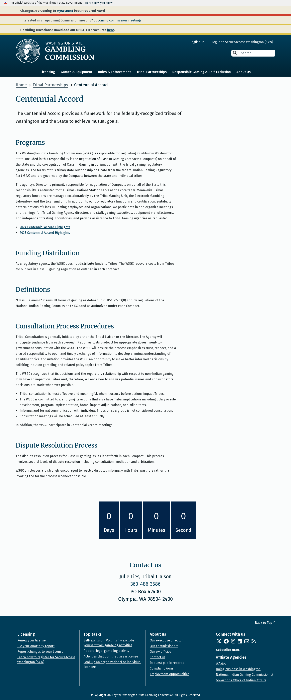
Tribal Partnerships (151, 72)
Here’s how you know (99, 3)
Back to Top (265, 623)
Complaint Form (161, 668)
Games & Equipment (76, 72)
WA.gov (221, 663)
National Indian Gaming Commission (245, 675)
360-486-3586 (145, 584)
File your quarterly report (36, 646)
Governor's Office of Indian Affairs (241, 680)
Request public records (167, 663)
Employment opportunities (169, 674)
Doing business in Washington (238, 669)
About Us (243, 72)
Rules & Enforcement (114, 72)
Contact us (157, 657)
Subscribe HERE (228, 650)
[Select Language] (182, 42)
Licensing (47, 72)
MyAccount (65, 11)
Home (21, 84)
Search (234, 53)
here (110, 30)
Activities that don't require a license (111, 656)
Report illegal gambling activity (106, 651)
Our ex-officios (160, 651)
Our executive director (166, 640)
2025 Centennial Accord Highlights (45, 233)
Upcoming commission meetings (117, 20)
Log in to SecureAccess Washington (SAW (242, 42)
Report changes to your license (40, 651)
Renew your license (31, 640)
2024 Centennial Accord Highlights (45, 227)
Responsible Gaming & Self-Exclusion (201, 72)
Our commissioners (164, 646)
